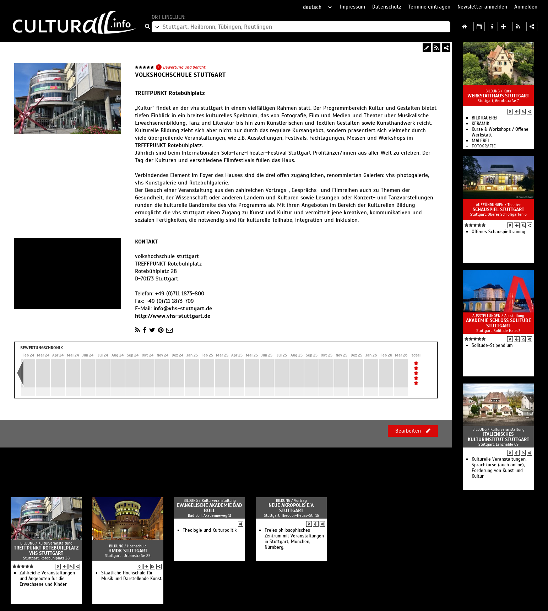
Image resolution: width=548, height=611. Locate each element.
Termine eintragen (429, 7)
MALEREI (480, 141)
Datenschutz (386, 7)
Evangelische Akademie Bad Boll (209, 508)
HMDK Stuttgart (127, 550)
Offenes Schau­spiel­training (498, 232)
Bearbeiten (412, 431)
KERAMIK (480, 124)
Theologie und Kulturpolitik (210, 530)
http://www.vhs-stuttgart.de (172, 316)
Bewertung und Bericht (184, 67)
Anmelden (525, 7)
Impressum (352, 7)
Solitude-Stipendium (492, 345)
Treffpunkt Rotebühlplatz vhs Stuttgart (46, 550)
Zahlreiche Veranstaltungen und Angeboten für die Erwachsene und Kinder (47, 578)
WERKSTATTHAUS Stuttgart (498, 95)
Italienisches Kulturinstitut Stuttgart (498, 437)
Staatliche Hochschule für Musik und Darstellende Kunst (131, 575)
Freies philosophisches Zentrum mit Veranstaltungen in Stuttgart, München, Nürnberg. (294, 538)
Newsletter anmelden (482, 7)
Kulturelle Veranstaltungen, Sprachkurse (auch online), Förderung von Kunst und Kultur (499, 467)
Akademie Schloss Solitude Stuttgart (498, 323)
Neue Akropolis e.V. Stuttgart (291, 508)
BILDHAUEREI (485, 118)
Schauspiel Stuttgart (498, 209)
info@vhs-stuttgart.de (182, 308)
